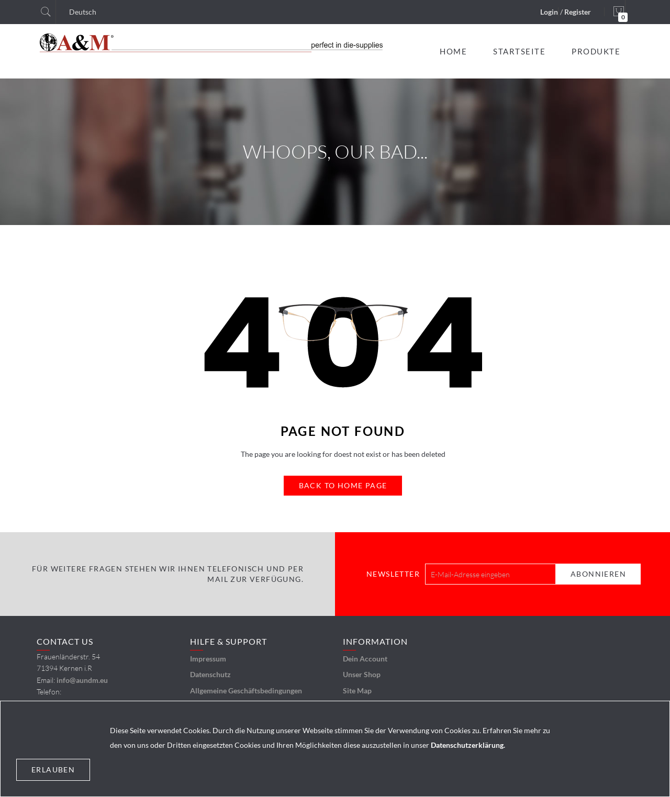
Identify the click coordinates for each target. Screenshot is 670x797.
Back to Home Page (343, 485)
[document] (335, 749)
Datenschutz (210, 674)
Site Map (357, 690)
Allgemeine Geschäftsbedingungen (246, 690)
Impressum (208, 658)
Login (549, 11)
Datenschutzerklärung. (468, 744)
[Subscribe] (598, 574)
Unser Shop (362, 674)
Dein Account (365, 658)
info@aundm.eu (82, 680)
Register (577, 11)
